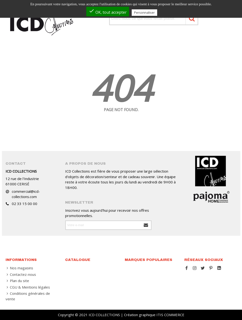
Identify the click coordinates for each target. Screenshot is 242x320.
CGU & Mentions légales (28, 287)
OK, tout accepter (108, 11)
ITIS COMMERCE (170, 314)
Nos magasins (19, 268)
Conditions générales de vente (28, 296)
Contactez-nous (21, 274)
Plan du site (17, 281)
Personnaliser (144, 12)
